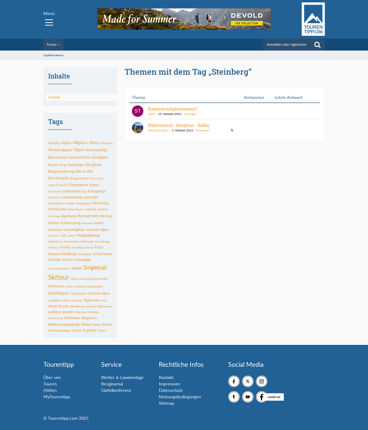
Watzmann (72, 318)
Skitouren (56, 286)
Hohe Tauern (75, 209)
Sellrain (77, 268)
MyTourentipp (56, 396)
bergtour (94, 164)
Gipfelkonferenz (116, 390)
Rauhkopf (78, 247)
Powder (65, 247)
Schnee (67, 260)
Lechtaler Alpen (97, 230)
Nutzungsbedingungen (180, 396)
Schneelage (82, 260)
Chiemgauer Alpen (83, 184)
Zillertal (77, 330)
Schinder (54, 260)
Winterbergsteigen (59, 330)
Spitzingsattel (94, 286)
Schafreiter (85, 254)
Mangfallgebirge (88, 235)
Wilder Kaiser (91, 324)
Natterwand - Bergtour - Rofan (178, 125)
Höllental (90, 209)
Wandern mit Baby (87, 312)
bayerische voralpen (89, 157)
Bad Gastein (58, 157)
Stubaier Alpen (99, 293)
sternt (151, 114)
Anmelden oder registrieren (286, 44)
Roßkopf (70, 253)
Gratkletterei (56, 203)
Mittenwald (86, 241)
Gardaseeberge (72, 197)
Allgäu (66, 142)
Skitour (58, 277)
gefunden (91, 197)
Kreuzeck (87, 223)
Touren (50, 383)
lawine (99, 223)
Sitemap (166, 403)
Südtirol (66, 300)
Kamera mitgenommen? (172, 109)
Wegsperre (89, 318)
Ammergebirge (96, 150)
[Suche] (317, 45)
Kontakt (166, 377)
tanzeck (77, 300)
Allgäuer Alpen (86, 142)
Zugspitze (90, 330)
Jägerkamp (69, 216)
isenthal (102, 209)
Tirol (104, 300)
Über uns (52, 377)
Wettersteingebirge (64, 324)
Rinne (89, 247)
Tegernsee (91, 300)
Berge (63, 165)
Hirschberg (101, 203)
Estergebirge (97, 191)
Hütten (50, 390)
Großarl (69, 203)
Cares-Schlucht (57, 185)
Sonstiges (190, 114)
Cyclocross (55, 191)
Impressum (169, 383)
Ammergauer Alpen (66, 149)
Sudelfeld (54, 300)
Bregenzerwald (79, 178)
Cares (100, 178)
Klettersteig (70, 222)
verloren (91, 306)
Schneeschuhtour (59, 268)
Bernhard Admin (158, 130)
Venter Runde (58, 306)
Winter (107, 324)
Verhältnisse (76, 306)
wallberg (54, 312)
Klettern (54, 223)
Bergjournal (112, 383)
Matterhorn (55, 241)
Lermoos (53, 235)
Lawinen (55, 229)
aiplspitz (54, 143)
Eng (84, 191)
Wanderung (55, 318)
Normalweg (102, 241)
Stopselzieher (79, 293)
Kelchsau (105, 216)
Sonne (70, 286)
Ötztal (101, 330)
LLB (63, 235)
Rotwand (55, 254)
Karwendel (88, 215)
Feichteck (54, 197)
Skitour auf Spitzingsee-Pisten (89, 278)
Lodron (71, 235)
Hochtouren (57, 209)
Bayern (53, 165)
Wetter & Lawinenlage (122, 377)
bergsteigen (76, 165)
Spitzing (80, 286)
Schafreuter (103, 253)
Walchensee (104, 306)
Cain (93, 178)
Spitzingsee (58, 292)
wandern (68, 312)
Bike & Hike (84, 171)
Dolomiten (72, 191)
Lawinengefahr (74, 230)
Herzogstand (83, 203)
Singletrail (95, 267)
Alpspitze (107, 143)
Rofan (98, 247)
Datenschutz (171, 390)
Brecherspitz (58, 178)
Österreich (202, 130)
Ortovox (53, 247)
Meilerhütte (71, 241)
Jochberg (54, 216)
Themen (54, 97)
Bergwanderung (61, 171)
